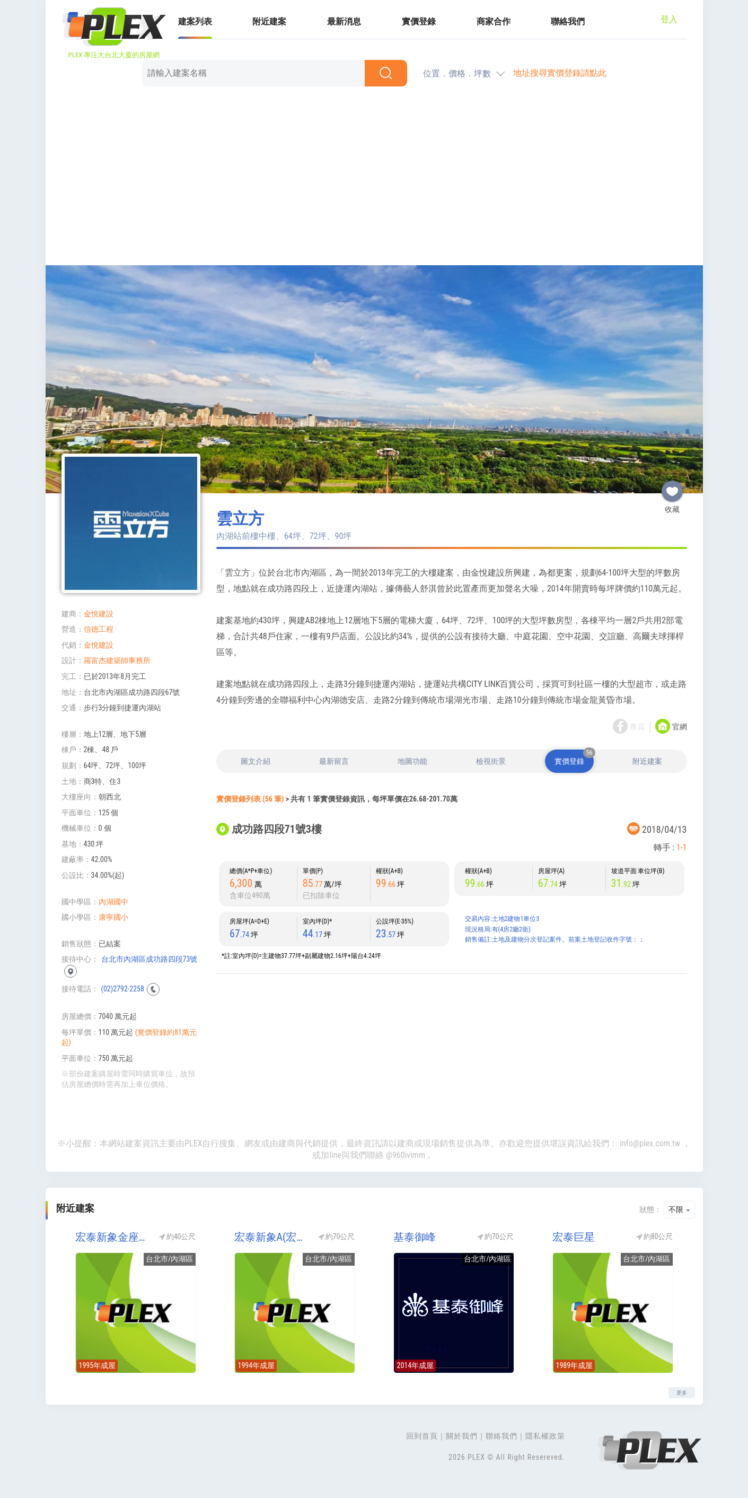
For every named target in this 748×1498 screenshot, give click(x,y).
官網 (679, 727)
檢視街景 (491, 761)
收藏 (672, 487)
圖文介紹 (255, 761)
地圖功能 (412, 761)
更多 (681, 1393)
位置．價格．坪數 (457, 73)
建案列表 (195, 21)
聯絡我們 (568, 21)
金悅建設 (98, 613)
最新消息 (344, 21)
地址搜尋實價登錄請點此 (559, 73)
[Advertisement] (374, 177)
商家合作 (494, 21)
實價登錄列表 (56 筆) (250, 799)
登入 (669, 19)
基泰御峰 (414, 1237)
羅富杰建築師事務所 (117, 660)
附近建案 (269, 21)
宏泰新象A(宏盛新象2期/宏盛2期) (270, 1237)
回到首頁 (422, 1436)
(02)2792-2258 (122, 989)
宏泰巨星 (573, 1237)
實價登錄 (419, 21)
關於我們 (462, 1436)
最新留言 (334, 761)
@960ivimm (405, 1155)
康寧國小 (113, 917)
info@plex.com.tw (650, 1143)
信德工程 (98, 629)
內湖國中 (113, 902)
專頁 (637, 727)
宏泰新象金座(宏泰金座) (111, 1237)
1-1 (681, 847)
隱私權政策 (545, 1436)
